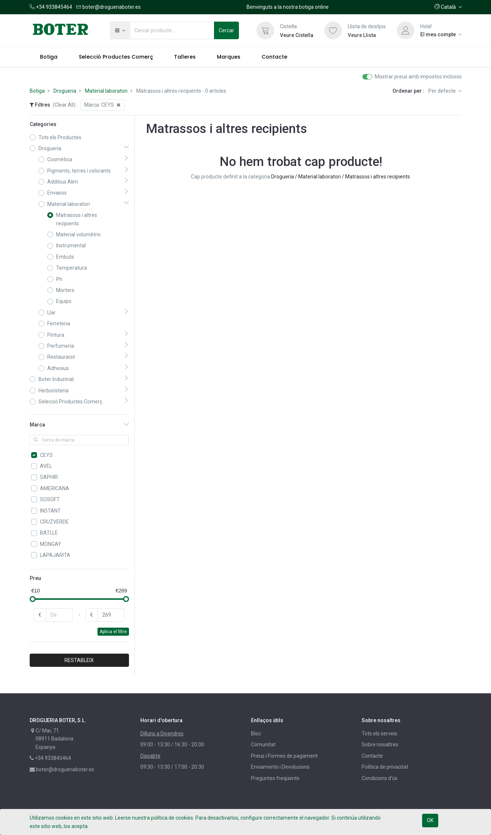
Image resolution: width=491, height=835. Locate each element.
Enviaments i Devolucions (280, 767)
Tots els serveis (379, 733)
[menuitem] (49, 57)
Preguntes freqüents (275, 778)
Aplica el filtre (113, 631)
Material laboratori (106, 91)
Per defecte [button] (442, 91)
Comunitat (263, 744)
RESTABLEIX (79, 660)
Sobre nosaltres (380, 744)
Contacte (372, 756)
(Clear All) (64, 105)
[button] (448, 7)
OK (430, 820)
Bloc (256, 733)
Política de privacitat (385, 767)
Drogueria (64, 91)
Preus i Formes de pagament (284, 756)
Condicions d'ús (380, 778)
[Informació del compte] (441, 34)
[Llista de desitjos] (333, 30)
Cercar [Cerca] (226, 30)
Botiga (37, 91)
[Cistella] (265, 30)
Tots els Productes (59, 137)
